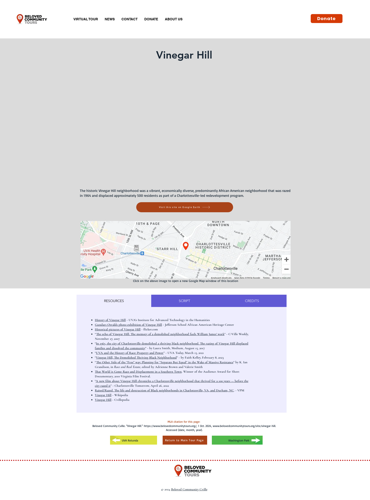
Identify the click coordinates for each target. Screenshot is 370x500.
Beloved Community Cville (189, 489)
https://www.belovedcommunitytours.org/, (170, 426)
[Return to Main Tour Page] (185, 440)
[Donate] (326, 18)
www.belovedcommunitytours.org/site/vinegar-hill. (244, 426)
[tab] (114, 301)
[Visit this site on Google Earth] (184, 207)
